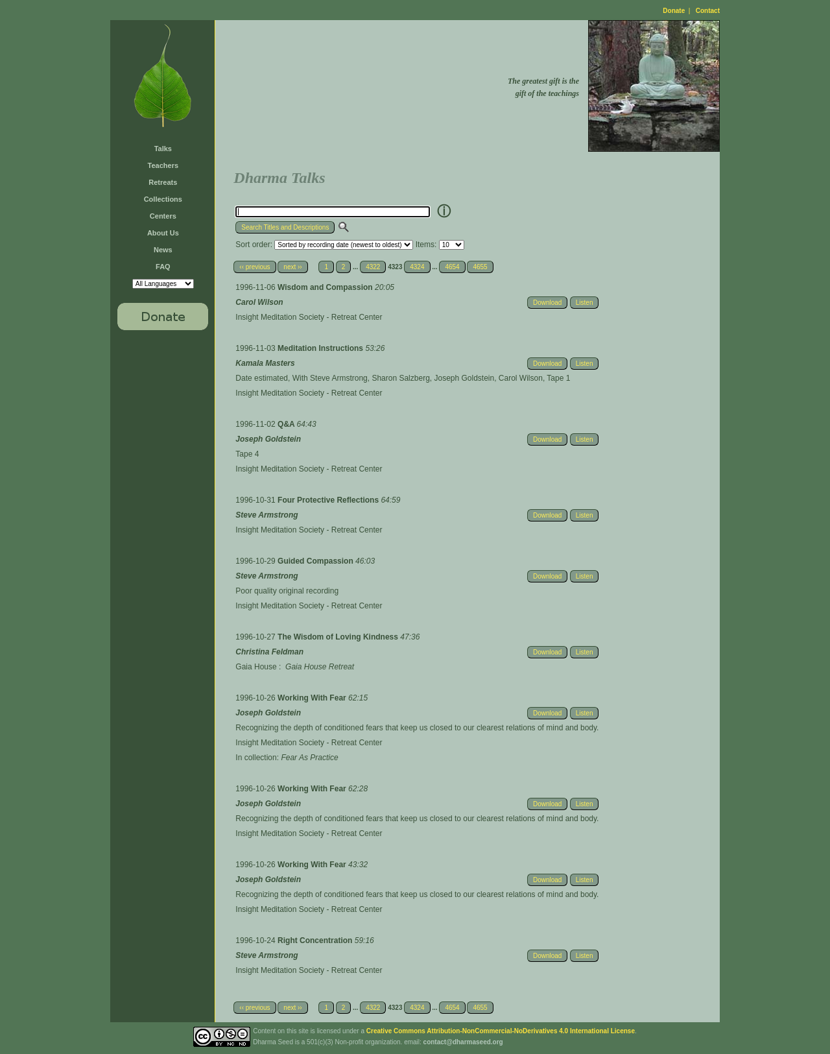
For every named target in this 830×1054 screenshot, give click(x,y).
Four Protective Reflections (329, 500)
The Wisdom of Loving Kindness (339, 636)
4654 (452, 266)
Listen (584, 302)
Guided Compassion (316, 561)
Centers (163, 216)
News (163, 250)
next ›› (292, 266)
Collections (163, 199)
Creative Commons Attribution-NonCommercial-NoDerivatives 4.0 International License (500, 1031)
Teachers (163, 165)
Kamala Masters (264, 363)
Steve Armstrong (266, 515)
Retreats (162, 182)
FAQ (163, 266)
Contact (708, 10)
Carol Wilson (259, 302)
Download (547, 302)
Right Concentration (316, 940)
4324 (417, 266)
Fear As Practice (309, 757)
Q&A (287, 424)
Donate (674, 10)
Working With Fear (313, 697)
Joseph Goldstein (268, 439)
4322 (373, 266)
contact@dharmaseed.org (463, 1042)
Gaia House (255, 666)
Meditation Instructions (321, 348)
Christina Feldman (269, 651)
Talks (163, 148)
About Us (163, 233)
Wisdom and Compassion (326, 287)
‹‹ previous (254, 266)
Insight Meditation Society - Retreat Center (308, 317)
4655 (480, 266)
